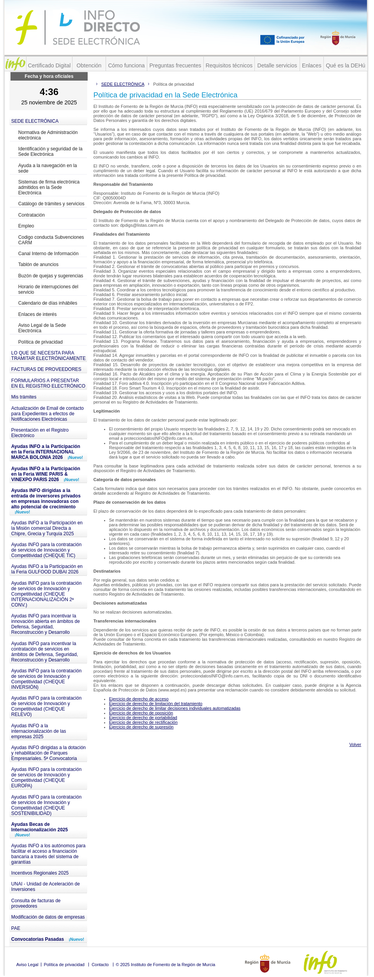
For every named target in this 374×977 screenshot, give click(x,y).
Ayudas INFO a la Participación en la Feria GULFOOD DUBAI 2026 (47, 569)
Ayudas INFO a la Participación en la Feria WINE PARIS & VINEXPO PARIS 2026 (45, 474)
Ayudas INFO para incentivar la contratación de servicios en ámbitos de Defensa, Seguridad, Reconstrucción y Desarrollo (44, 652)
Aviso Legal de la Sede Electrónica (42, 328)
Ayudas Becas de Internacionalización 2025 (39, 829)
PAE (15, 928)
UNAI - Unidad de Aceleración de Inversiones (45, 886)
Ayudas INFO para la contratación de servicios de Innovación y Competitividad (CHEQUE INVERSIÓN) (46, 679)
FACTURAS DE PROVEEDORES (46, 369)
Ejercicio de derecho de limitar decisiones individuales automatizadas (175, 708)
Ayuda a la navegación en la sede (47, 168)
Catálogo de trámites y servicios (51, 203)
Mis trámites (24, 397)
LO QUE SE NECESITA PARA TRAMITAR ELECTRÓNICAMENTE (48, 355)
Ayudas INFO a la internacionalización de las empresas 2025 (38, 731)
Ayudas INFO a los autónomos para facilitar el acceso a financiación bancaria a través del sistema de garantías (48, 854)
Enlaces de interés (37, 314)
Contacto (100, 964)
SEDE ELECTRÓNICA (34, 121)
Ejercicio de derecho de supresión (141, 727)
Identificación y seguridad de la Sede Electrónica (50, 151)
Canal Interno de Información (48, 253)
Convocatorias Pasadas (47, 939)
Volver (355, 744)
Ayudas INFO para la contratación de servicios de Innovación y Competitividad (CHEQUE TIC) (46, 550)
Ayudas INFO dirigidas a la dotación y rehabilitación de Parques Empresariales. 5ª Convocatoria (48, 753)
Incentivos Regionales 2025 (40, 873)
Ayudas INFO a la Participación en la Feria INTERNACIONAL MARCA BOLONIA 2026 (47, 452)
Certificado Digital (49, 65)
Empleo (26, 226)
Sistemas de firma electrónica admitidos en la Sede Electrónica (48, 187)
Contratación (31, 215)
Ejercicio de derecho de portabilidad (143, 717)
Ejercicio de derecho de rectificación (143, 722)
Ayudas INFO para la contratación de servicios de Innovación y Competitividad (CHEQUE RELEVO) (46, 706)
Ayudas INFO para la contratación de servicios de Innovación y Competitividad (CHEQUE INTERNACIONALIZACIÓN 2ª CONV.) (46, 594)
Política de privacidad (40, 342)
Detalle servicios (277, 65)
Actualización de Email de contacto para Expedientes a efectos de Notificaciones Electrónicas (47, 414)
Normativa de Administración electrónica (48, 135)
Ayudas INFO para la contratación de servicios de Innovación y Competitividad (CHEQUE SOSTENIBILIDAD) (46, 805)
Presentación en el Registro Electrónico (40, 432)
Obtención (89, 65)
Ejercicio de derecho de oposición (141, 713)
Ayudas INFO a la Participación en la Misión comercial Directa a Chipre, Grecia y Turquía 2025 (47, 528)
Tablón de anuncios (38, 264)
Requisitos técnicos (229, 65)
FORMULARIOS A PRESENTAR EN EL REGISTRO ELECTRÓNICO (48, 383)
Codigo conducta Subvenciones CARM (51, 240)
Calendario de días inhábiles (47, 303)
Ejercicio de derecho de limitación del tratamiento (156, 703)
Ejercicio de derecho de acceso (139, 699)
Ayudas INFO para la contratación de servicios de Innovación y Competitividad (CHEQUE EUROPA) (46, 777)
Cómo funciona (126, 65)
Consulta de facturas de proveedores (36, 903)
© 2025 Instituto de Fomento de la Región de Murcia (165, 964)
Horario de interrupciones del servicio (48, 289)
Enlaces (311, 65)
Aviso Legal (27, 964)
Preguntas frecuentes (175, 65)
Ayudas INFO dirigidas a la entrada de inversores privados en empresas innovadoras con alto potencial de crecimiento (46, 501)
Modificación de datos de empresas (48, 917)
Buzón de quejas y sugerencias (50, 276)
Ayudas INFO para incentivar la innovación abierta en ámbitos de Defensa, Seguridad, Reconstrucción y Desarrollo (45, 624)
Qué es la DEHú (345, 65)
